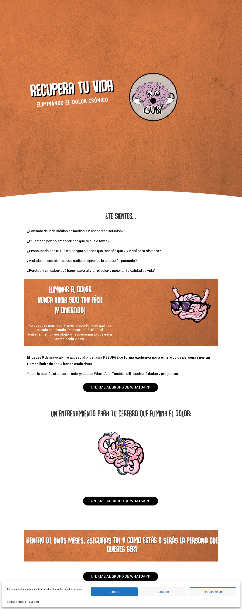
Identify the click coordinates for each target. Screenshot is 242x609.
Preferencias (212, 591)
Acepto (114, 591)
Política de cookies (16, 601)
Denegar (163, 591)
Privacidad (33, 601)
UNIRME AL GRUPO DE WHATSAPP (120, 387)
